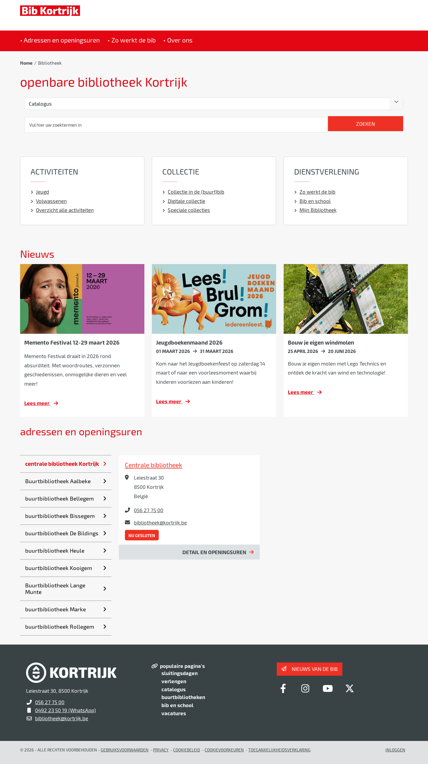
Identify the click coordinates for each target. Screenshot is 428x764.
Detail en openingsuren (214, 552)
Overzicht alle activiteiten (62, 210)
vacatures (173, 713)
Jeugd (40, 192)
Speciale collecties (186, 210)
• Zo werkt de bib (132, 40)
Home (26, 63)
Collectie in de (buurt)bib (193, 192)
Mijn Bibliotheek (315, 210)
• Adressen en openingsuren (60, 40)
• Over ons (178, 40)
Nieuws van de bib (315, 669)
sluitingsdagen (179, 673)
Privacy (161, 749)
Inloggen (395, 749)
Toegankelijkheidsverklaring (279, 749)
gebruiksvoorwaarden (125, 749)
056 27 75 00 (148, 510)
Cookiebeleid (186, 749)
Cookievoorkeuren (224, 749)
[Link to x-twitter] (349, 688)
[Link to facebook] (283, 688)
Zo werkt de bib (314, 192)
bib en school (177, 705)
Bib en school (312, 201)
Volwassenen (49, 201)
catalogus (173, 689)
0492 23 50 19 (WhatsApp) (65, 710)
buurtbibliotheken (183, 697)
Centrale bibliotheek (153, 465)
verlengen (173, 681)
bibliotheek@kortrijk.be (160, 522)
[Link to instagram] (305, 688)
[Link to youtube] (327, 688)
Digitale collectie (183, 201)
